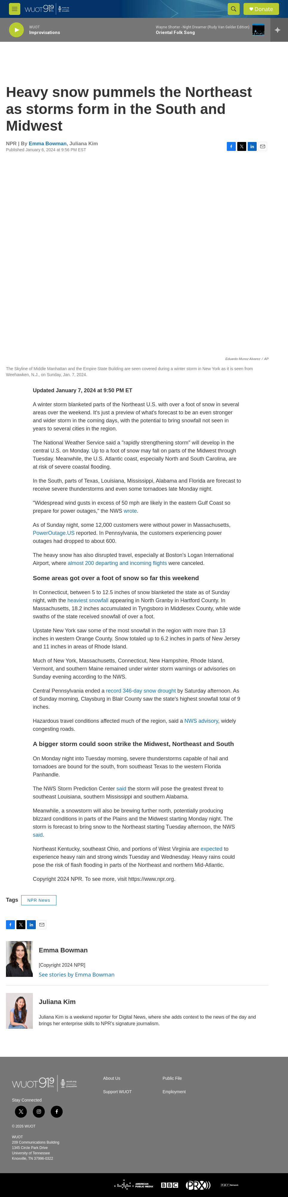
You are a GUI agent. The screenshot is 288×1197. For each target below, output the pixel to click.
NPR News (38, 900)
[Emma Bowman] (19, 959)
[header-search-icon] (234, 9)
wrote (130, 511)
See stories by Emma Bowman (77, 974)
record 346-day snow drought (141, 691)
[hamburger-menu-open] (14, 9)
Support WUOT (117, 1092)
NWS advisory (201, 721)
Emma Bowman (48, 143)
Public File (172, 1078)
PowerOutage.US (54, 533)
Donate (264, 9)
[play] (16, 30)
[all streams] (279, 30)
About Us (112, 1078)
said (122, 789)
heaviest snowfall (87, 600)
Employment (174, 1092)
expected (212, 849)
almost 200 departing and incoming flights (116, 563)
